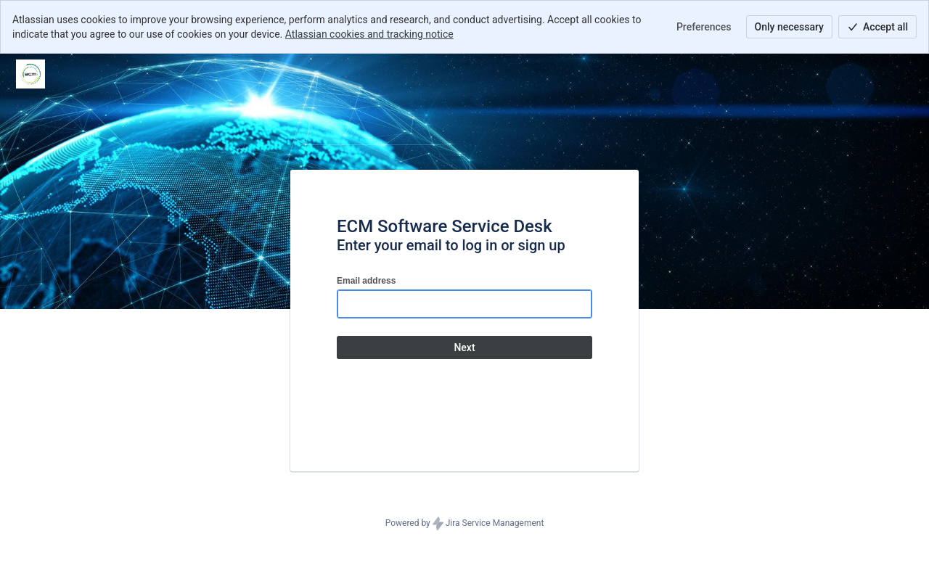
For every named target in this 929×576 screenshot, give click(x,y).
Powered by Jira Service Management (464, 524)
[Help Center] (30, 74)
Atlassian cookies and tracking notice (369, 34)
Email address (366, 281)
